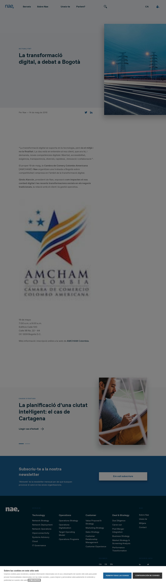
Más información (34, 580)
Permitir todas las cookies (117, 575)
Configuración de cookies (147, 575)
